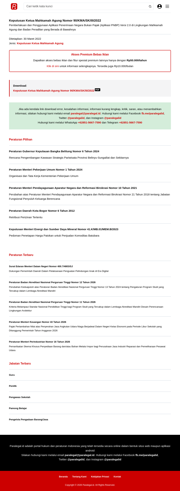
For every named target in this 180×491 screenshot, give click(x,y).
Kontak (117, 476)
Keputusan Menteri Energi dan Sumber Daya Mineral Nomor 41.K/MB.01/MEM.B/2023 (64, 229)
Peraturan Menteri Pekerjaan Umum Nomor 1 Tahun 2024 (46, 169)
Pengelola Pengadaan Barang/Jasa (28, 419)
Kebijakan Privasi (100, 476)
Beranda (63, 476)
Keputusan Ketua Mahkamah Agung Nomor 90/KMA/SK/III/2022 (56, 90)
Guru (12, 375)
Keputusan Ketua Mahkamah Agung (40, 43)
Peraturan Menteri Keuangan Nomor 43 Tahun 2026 (37, 322)
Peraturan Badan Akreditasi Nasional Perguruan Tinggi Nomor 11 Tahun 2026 (52, 302)
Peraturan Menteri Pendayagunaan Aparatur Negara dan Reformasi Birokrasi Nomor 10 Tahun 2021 (73, 187)
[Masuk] (159, 6)
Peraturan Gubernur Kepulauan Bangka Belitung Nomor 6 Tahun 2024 (54, 151)
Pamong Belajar (18, 408)
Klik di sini (53, 66)
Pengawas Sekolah (19, 397)
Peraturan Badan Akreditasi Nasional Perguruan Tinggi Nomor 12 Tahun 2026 (52, 282)
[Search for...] (85, 6)
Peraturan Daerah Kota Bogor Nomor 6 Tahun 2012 (42, 210)
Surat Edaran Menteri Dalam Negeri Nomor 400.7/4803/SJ (41, 266)
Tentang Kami (79, 476)
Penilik (13, 386)
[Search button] (150, 6)
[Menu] (167, 6)
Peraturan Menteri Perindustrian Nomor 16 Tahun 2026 (39, 341)
